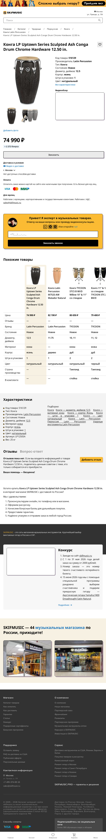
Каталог (32, 838)
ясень (17, 426)
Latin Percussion (82, 61)
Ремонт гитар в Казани (65, 772)
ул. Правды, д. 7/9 (95, 14)
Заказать (53, 154)
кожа (20, 423)
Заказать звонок (53, 243)
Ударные (36, 29)
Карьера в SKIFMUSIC (65, 730)
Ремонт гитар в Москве (65, 764)
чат (76, 226)
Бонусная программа (13, 730)
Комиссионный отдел (64, 760)
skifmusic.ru (85, 555)
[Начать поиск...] (99, 20)
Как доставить (10, 710)
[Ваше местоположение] (8, 775)
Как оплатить (9, 706)
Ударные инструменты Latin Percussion (75, 423)
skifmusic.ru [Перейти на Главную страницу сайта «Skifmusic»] (9, 804)
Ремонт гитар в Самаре (66, 776)
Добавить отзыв (91, 459)
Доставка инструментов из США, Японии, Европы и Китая (79, 751)
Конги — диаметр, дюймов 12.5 (73, 410)
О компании (60, 702)
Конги (67, 29)
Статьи (6, 718)
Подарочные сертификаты (15, 726)
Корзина (74, 838)
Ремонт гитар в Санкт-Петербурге (71, 768)
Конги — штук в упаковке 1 (75, 414)
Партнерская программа (66, 722)
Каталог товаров (11, 702)
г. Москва (9, 170)
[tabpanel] (53, 421)
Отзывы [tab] (10, 451)
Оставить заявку (11, 750)
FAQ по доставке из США (15, 754)
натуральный (19, 433)
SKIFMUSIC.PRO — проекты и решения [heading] (77, 784)
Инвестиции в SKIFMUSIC (66, 733)
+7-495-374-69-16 (11, 782)
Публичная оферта (12, 758)
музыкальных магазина (60, 627)
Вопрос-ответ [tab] (31, 451)
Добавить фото (10, 130)
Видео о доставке (13, 166)
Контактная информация (17, 770)
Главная (11, 838)
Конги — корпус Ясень (80, 412)
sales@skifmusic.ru (12, 202)
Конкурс (7, 722)
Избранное (53, 838)
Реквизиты (60, 718)
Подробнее (65, 605)
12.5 (28, 420)
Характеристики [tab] (17, 399)
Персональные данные (14, 762)
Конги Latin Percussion (14, 32)
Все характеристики (65, 84)
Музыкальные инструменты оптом (70, 726)
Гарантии (7, 714)
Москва (98, 11)
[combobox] (53, 20)
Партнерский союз (63, 710)
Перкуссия (52, 29)
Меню (95, 838)
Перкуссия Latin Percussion (66, 421)
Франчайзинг (61, 714)
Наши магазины (62, 706)
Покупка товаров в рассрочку (69, 756)
